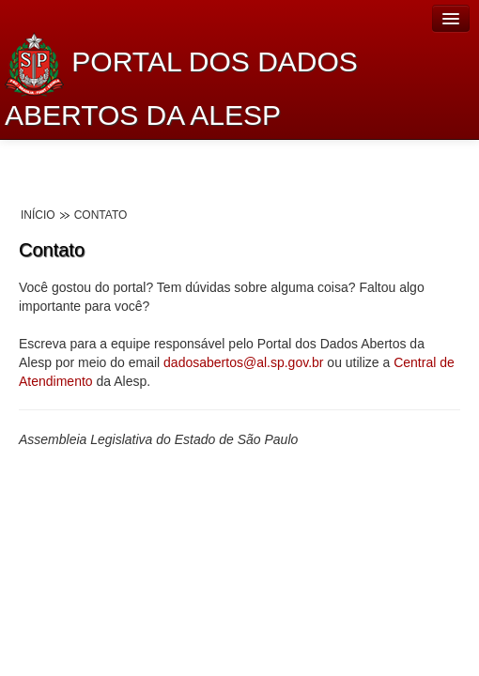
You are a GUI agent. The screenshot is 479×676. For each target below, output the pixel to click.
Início (38, 215)
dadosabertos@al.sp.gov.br (243, 362)
